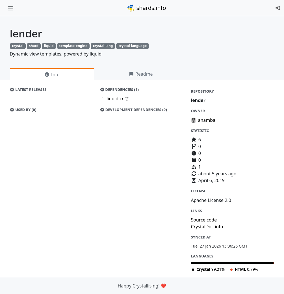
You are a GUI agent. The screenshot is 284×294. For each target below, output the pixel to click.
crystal (17, 45)
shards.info (146, 8)
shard (33, 45)
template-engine (73, 45)
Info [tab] (52, 74)
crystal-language (132, 45)
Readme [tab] (141, 74)
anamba (206, 120)
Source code (204, 220)
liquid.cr (116, 98)
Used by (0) (23, 109)
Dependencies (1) (119, 89)
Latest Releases (28, 89)
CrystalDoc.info (207, 226)
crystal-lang (103, 45)
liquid (49, 45)
